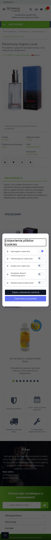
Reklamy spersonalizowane (22, 283)
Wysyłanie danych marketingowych (18, 274)
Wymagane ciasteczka (20, 251)
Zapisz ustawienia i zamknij (25, 292)
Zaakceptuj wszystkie (25, 298)
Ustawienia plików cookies (19, 242)
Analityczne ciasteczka (20, 266)
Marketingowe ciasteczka (21, 259)
